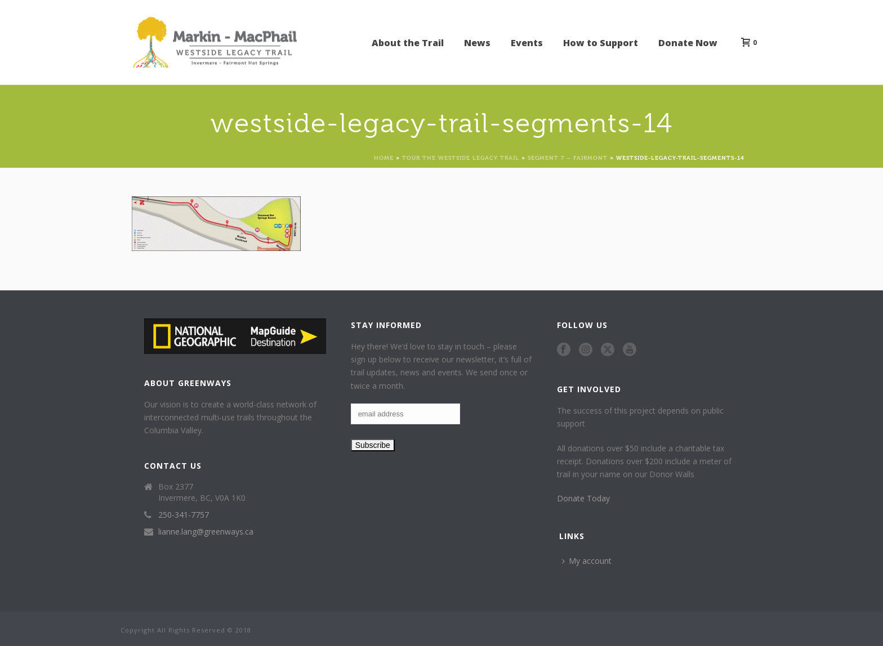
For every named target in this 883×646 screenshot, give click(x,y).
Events (527, 43)
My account (587, 560)
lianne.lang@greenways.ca (205, 532)
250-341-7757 (183, 515)
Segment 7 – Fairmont (568, 157)
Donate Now (687, 43)
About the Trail (408, 43)
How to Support (600, 43)
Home (384, 157)
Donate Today (583, 498)
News (477, 43)
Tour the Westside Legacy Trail (460, 157)
